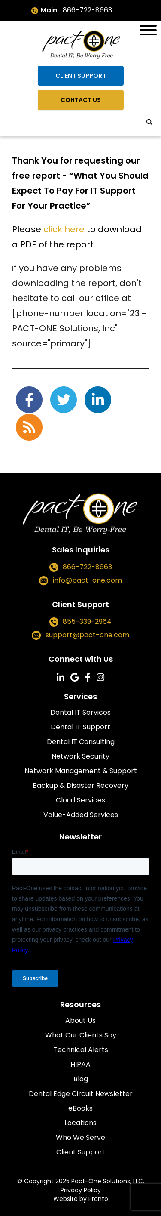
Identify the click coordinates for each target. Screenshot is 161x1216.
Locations (80, 1123)
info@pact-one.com (87, 581)
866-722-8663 (87, 10)
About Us (80, 1020)
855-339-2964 (87, 622)
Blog (80, 1079)
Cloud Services (80, 800)
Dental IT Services (80, 712)
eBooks (80, 1108)
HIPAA (80, 1064)
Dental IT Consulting (81, 742)
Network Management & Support (80, 771)
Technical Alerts (80, 1050)
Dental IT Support (80, 727)
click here (64, 229)
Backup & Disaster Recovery (80, 785)
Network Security (80, 756)
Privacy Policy (81, 1190)
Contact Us (81, 100)
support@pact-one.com (87, 635)
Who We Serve (80, 1137)
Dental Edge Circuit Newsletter (81, 1094)
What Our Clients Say (80, 1035)
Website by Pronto (80, 1198)
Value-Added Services (80, 815)
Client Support (80, 75)
